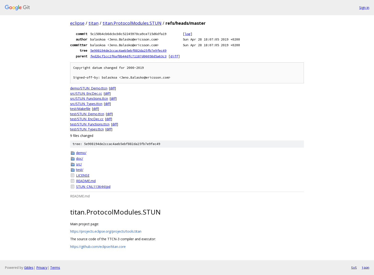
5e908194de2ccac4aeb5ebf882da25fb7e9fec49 (128, 50)
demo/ (81, 152)
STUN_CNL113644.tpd (93, 186)
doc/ (79, 158)
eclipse (77, 23)
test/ (79, 169)
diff (174, 56)
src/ (79, 164)
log (187, 34)
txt (354, 267)
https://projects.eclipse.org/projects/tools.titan (105, 231)
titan (93, 23)
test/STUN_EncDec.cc (87, 119)
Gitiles (28, 267)
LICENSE (82, 175)
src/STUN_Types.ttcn (86, 103)
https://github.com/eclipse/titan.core (98, 246)
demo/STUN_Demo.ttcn (88, 88)
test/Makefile (80, 108)
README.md (86, 181)
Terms (55, 267)
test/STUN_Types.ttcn (87, 129)
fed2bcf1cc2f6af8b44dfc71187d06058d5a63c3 (128, 56)
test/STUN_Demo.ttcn (87, 114)
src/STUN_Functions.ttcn (89, 98)
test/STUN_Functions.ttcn (89, 124)
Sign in (364, 7)
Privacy (41, 267)
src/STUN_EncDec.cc (86, 93)
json (365, 267)
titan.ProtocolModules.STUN (132, 23)
